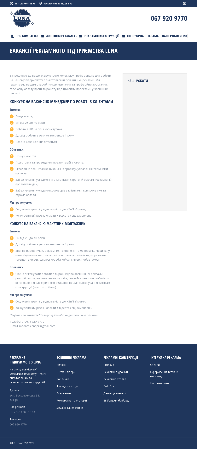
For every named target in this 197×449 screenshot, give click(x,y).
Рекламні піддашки (115, 372)
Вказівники (63, 393)
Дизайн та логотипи (69, 407)
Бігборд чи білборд (116, 400)
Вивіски (61, 365)
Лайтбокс (109, 386)
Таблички (62, 379)
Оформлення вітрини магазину (164, 374)
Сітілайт (108, 365)
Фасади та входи (67, 386)
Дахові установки (114, 393)
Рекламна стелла (114, 379)
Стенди (155, 365)
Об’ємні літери (65, 372)
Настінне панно (160, 383)
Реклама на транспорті (71, 400)
